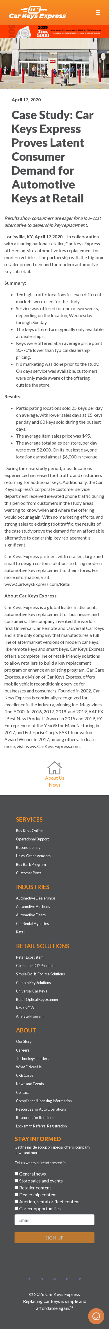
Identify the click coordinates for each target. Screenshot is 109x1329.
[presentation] (59, 1259)
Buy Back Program (31, 864)
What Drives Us (29, 1067)
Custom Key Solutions (33, 982)
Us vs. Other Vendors (33, 855)
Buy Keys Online (29, 830)
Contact (22, 1092)
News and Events (30, 1083)
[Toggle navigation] (98, 12)
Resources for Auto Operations (41, 1109)
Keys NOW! (26, 1008)
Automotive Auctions (33, 906)
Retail (20, 932)
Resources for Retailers (34, 1117)
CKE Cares (24, 1075)
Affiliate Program (30, 1016)
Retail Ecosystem (30, 957)
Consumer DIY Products (35, 965)
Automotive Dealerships (36, 898)
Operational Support (32, 839)
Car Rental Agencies (32, 923)
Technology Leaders (32, 1058)
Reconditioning (28, 847)
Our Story (24, 1041)
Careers (22, 1050)
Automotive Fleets (31, 915)
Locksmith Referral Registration (41, 1126)
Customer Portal (29, 873)
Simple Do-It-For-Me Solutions (40, 974)
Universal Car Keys (31, 991)
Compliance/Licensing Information (44, 1100)
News (54, 784)
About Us (54, 777)
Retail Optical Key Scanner (37, 999)
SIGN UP (54, 1237)
